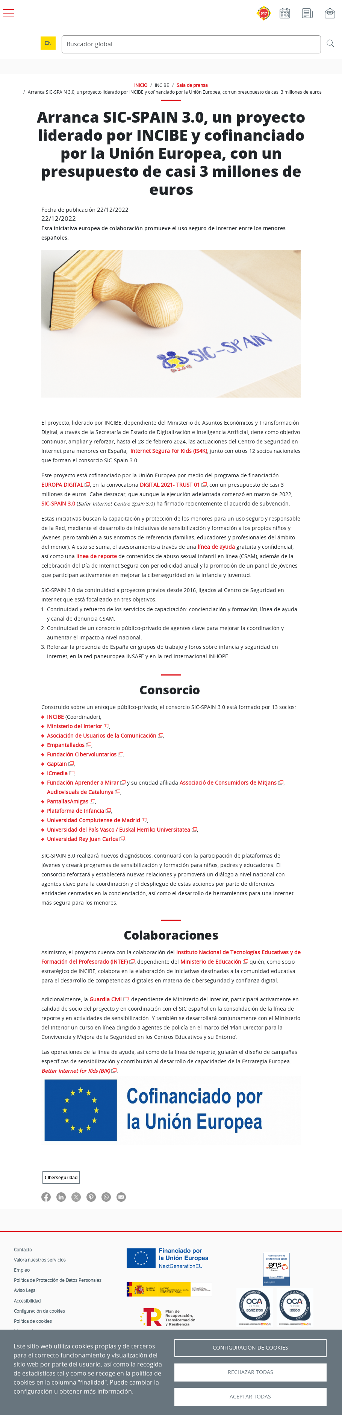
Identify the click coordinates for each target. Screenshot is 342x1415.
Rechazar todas (250, 1372)
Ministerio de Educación (210, 961)
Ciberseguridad (61, 1177)
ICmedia (57, 773)
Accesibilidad (27, 1301)
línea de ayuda (216, 547)
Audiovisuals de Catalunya (80, 792)
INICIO (140, 85)
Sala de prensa (192, 85)
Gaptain (57, 763)
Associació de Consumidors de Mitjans (228, 782)
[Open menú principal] (7, 11)
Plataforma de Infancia (75, 810)
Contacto (23, 1249)
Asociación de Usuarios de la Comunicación (101, 735)
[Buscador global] (191, 44)
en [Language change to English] (48, 43)
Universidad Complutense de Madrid (93, 820)
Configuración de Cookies (250, 1347)
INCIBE (56, 716)
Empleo (22, 1270)
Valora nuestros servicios (40, 1260)
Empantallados (66, 744)
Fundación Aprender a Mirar (83, 782)
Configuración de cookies (39, 1311)
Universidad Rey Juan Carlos (82, 839)
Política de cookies (33, 1321)
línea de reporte (96, 556)
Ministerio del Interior (74, 726)
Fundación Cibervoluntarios (82, 754)
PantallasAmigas (67, 801)
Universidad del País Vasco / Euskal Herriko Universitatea (118, 829)
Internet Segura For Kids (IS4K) (168, 451)
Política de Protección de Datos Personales (57, 1280)
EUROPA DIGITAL (62, 484)
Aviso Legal (25, 1290)
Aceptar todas (250, 1396)
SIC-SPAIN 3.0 (58, 503)
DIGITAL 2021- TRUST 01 (170, 484)
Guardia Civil (105, 999)
